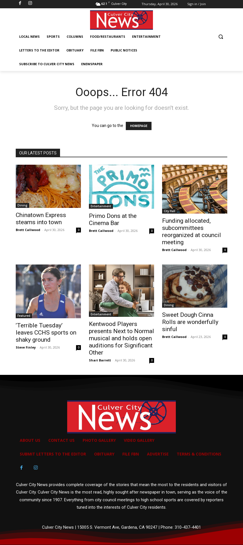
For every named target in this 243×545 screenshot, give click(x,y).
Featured (23, 316)
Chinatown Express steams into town (41, 219)
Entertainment (101, 206)
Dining (22, 205)
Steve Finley (26, 347)
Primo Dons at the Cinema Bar (113, 219)
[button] (220, 36)
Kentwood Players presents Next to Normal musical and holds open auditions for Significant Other (121, 338)
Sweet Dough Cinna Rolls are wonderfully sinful (190, 322)
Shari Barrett (100, 360)
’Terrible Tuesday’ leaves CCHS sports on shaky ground (46, 332)
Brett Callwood (28, 230)
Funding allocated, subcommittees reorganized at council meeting (191, 231)
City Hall (169, 211)
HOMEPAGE (138, 126)
